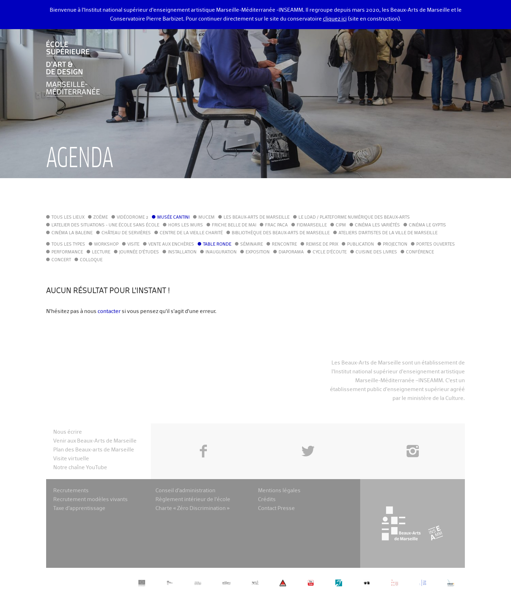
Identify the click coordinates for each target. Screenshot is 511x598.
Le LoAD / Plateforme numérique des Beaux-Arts (354, 217)
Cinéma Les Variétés (377, 225)
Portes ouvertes (435, 244)
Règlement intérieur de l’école (192, 499)
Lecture (101, 252)
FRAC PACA (276, 225)
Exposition (258, 252)
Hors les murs (185, 225)
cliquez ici (335, 19)
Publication (360, 244)
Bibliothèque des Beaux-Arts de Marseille (281, 233)
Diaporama (291, 252)
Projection (395, 244)
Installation (182, 252)
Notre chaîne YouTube (80, 467)
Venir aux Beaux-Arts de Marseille (95, 441)
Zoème (100, 217)
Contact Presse (276, 508)
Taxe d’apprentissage (79, 508)
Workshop (106, 244)
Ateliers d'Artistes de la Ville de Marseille (388, 233)
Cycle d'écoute (330, 252)
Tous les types (68, 244)
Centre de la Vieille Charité (191, 233)
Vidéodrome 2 (132, 217)
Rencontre (284, 244)
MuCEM (206, 217)
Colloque (91, 260)
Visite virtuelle (71, 458)
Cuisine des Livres (376, 252)
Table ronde (217, 244)
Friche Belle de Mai (234, 225)
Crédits (267, 499)
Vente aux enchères (171, 244)
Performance (67, 252)
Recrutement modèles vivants (90, 499)
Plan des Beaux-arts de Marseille (93, 449)
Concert (61, 260)
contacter (109, 311)
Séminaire (251, 244)
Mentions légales (279, 490)
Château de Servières (126, 233)
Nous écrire (67, 432)
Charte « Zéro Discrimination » (192, 508)
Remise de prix (322, 244)
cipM (341, 225)
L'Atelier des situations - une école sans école (105, 225)
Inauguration (221, 252)
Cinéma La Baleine (72, 233)
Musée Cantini (173, 217)
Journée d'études (139, 252)
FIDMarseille (312, 225)
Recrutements (71, 490)
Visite (133, 244)
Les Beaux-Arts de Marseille (257, 217)
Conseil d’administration (185, 490)
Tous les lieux (67, 217)
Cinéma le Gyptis (427, 225)
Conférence (420, 252)
